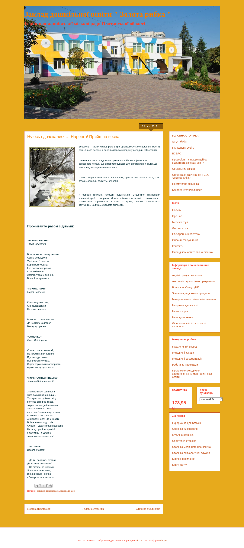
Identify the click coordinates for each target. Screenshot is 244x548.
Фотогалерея (180, 228)
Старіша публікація (148, 508)
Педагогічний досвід (184, 346)
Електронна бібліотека (186, 234)
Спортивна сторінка (184, 440)
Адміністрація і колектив (187, 275)
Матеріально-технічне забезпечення (194, 299)
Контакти (177, 246)
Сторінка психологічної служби (191, 452)
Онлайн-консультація (185, 240)
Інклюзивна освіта (183, 147)
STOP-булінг (180, 141)
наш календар (67, 490)
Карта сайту (179, 464)
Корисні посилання (183, 458)
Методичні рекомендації (187, 358)
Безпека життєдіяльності (187, 189)
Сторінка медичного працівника (191, 446)
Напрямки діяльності (185, 305)
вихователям (52, 490)
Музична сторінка (183, 434)
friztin (140, 540)
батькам (41, 490)
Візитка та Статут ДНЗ (186, 287)
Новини (176, 210)
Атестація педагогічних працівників (193, 281)
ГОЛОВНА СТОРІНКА (185, 135)
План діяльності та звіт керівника (192, 252)
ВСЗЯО (176, 153)
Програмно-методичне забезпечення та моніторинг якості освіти (193, 373)
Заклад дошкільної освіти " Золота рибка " (97, 14)
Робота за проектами (185, 364)
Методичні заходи (183, 352)
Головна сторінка (93, 508)
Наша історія (180, 311)
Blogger (163, 540)
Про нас (177, 216)
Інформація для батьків (186, 422)
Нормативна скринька (185, 183)
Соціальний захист (183, 168)
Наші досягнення (182, 317)
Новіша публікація (38, 508)
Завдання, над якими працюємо (191, 293)
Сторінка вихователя (185, 428)
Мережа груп (180, 222)
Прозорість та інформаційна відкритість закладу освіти (189, 161)
